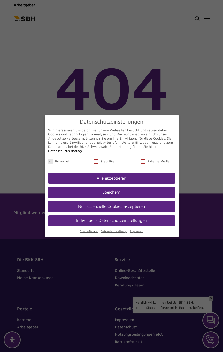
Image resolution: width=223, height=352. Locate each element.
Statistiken (105, 161)
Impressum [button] (136, 231)
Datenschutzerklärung (65, 151)
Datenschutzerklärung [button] (114, 231)
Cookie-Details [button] (89, 231)
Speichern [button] (111, 192)
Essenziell (58, 161)
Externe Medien (156, 161)
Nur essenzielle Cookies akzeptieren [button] (111, 206)
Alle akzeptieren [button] (111, 178)
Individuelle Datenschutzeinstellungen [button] (111, 220)
